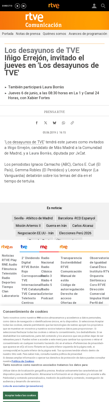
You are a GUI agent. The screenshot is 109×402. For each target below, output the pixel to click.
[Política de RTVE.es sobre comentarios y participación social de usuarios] (99, 336)
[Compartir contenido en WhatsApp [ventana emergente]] (63, 121)
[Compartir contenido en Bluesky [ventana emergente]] (54, 121)
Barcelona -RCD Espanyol (76, 218)
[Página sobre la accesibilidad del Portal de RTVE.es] (59, 334)
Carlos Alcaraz (82, 226)
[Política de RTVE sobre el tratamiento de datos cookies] (30, 337)
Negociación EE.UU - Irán (36, 233)
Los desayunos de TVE (24, 142)
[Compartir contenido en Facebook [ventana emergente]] (36, 121)
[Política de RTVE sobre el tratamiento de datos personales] (16, 337)
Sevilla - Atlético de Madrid (33, 218)
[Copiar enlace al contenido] (72, 121)
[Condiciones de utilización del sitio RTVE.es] (4, 336)
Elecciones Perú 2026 (75, 233)
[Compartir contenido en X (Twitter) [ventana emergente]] (45, 121)
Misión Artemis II (28, 226)
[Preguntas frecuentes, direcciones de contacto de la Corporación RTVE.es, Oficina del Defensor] (84, 334)
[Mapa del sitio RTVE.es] (72, 336)
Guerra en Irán (56, 226)
